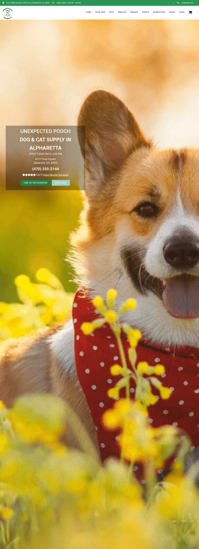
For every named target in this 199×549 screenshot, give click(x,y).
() (56, 174)
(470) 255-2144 (45, 169)
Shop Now (61, 183)
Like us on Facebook (35, 183)
